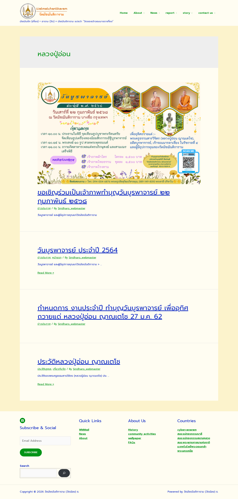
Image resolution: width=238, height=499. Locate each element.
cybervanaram (187, 430)
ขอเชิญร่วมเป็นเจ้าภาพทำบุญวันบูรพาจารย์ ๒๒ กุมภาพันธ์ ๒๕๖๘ (104, 196)
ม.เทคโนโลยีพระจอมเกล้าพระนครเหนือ (191, 449)
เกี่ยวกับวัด (59, 369)
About (141, 13)
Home (128, 13)
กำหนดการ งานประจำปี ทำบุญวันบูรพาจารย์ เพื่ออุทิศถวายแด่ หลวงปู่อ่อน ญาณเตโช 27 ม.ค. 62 (113, 312)
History (133, 430)
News (156, 13)
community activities (142, 434)
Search (24, 466)
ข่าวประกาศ (44, 208)
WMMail (84, 430)
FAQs (131, 443)
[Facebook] (22, 420)
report (172, 13)
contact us (206, 13)
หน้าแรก (56, 258)
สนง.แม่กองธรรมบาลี (189, 434)
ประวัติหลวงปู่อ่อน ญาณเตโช (79, 361)
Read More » (46, 273)
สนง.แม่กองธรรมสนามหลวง (193, 438)
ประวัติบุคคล (44, 369)
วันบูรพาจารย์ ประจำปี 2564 (78, 250)
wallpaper (134, 438)
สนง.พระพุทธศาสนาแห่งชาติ (193, 443)
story (187, 13)
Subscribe (31, 452)
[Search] (64, 473)
